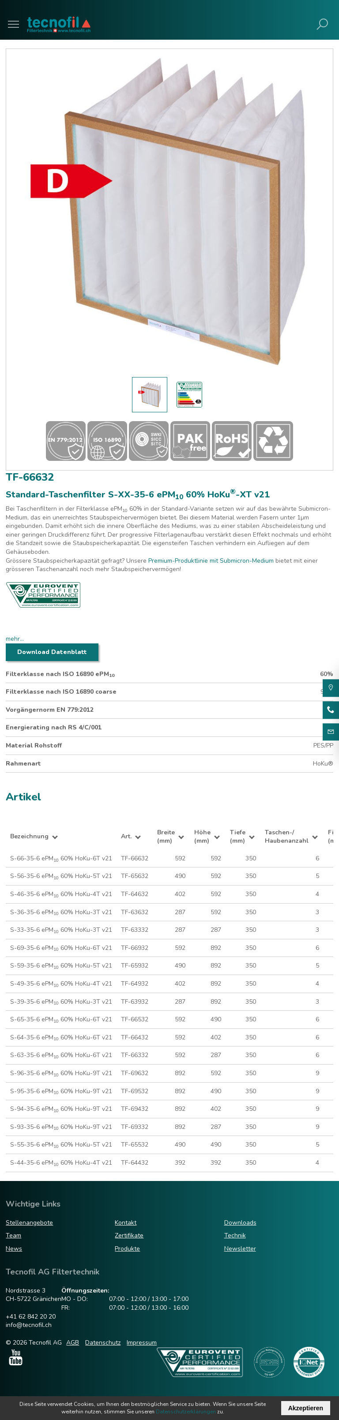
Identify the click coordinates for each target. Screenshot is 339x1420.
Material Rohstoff (34, 745)
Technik (235, 1235)
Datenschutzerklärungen (186, 1411)
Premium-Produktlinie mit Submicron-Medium (211, 561)
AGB (72, 1342)
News (14, 1248)
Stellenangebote (29, 1222)
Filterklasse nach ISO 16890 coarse (61, 692)
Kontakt (125, 1222)
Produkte (127, 1248)
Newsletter (240, 1248)
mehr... (15, 639)
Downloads (240, 1222)
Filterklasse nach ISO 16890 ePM (60, 674)
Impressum (142, 1342)
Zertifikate (129, 1235)
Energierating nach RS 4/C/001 (54, 727)
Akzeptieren (305, 1408)
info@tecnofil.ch (29, 1325)
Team (13, 1235)
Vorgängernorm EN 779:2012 (50, 710)
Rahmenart (23, 763)
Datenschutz (103, 1342)
